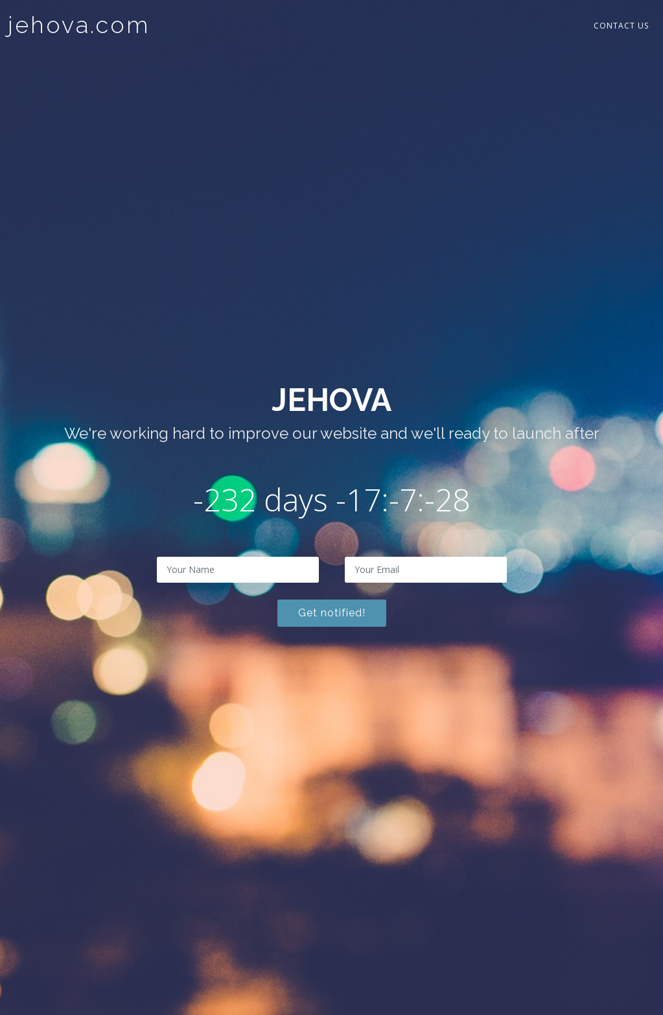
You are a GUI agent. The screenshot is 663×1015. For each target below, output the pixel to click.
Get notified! (332, 613)
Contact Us (621, 25)
